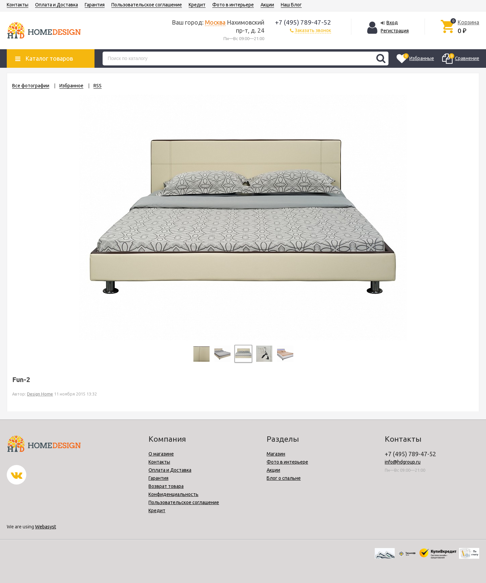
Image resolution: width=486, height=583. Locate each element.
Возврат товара (166, 486)
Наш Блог (291, 4)
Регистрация (395, 30)
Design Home (40, 393)
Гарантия (95, 4)
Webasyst (45, 526)
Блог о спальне (284, 478)
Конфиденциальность (173, 494)
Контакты (17, 4)
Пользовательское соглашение (146, 4)
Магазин (276, 454)
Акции (267, 4)
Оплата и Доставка (56, 4)
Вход (392, 22)
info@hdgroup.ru (403, 462)
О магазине (161, 454)
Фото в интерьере (233, 4)
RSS (97, 85)
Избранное (71, 85)
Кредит (197, 4)
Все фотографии (30, 85)
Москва (215, 22)
